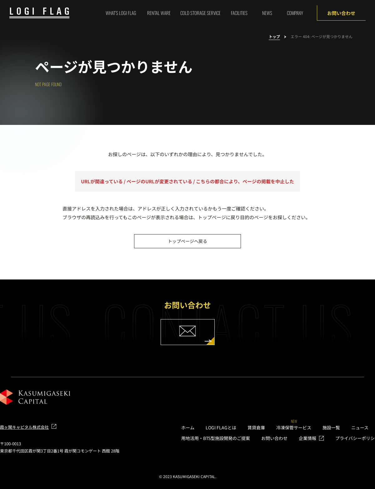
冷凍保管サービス (293, 427)
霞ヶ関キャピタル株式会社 (24, 427)
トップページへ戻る (187, 241)
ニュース (359, 427)
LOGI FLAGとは (221, 427)
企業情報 (307, 438)
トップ (274, 36)
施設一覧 (331, 427)
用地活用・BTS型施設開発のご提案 (215, 438)
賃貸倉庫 (256, 427)
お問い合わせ (341, 13)
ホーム (187, 427)
